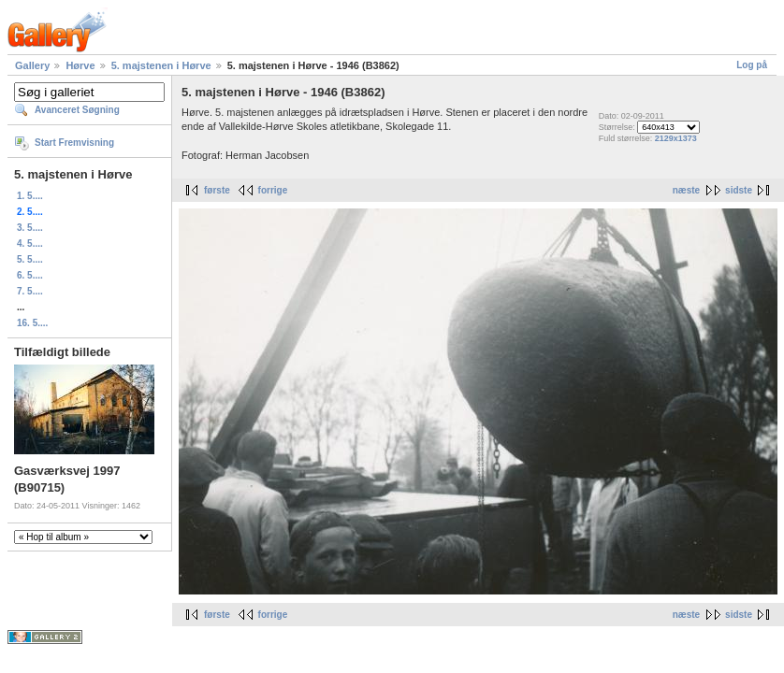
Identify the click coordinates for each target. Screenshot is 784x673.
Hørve (79, 65)
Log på (751, 65)
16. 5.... (32, 323)
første (217, 190)
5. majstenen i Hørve (161, 65)
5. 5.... (30, 259)
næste (686, 190)
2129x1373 (676, 138)
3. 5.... (30, 227)
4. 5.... (30, 243)
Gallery (32, 65)
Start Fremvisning (74, 142)
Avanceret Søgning (77, 110)
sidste (738, 190)
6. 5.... (30, 275)
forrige (273, 190)
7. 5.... (30, 291)
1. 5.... (30, 196)
